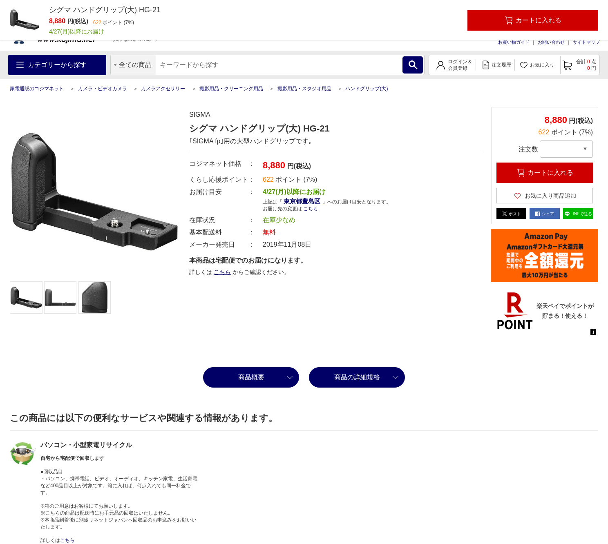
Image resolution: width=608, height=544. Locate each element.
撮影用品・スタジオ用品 (304, 88)
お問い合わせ (551, 42)
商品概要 (251, 377)
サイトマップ (586, 42)
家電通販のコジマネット (37, 88)
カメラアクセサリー (163, 88)
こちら (310, 209)
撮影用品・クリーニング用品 (231, 88)
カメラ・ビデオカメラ (102, 88)
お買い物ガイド (514, 42)
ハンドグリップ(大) (366, 88)
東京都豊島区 (303, 201)
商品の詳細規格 (357, 377)
